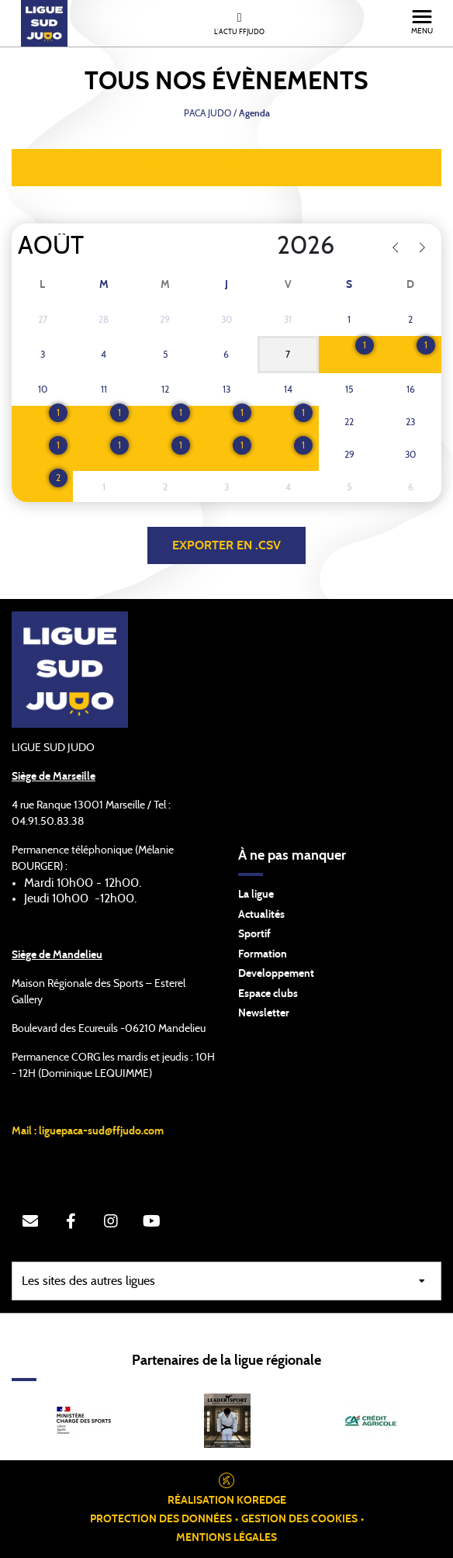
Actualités (261, 914)
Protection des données (161, 1519)
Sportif (254, 934)
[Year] (264, 246)
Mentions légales (226, 1537)
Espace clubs (268, 993)
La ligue (256, 894)
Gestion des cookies (299, 1519)
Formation (262, 954)
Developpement (276, 973)
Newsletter (263, 1013)
